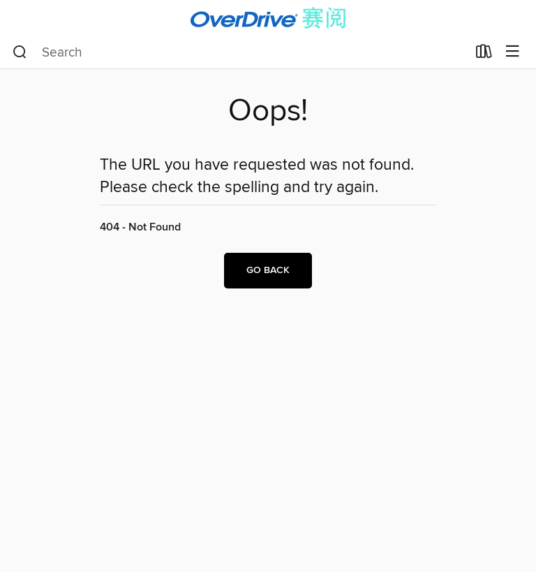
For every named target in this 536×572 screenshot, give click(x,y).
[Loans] (484, 54)
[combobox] (239, 52)
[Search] (19, 52)
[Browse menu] (513, 52)
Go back (268, 270)
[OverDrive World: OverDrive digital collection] (268, 18)
